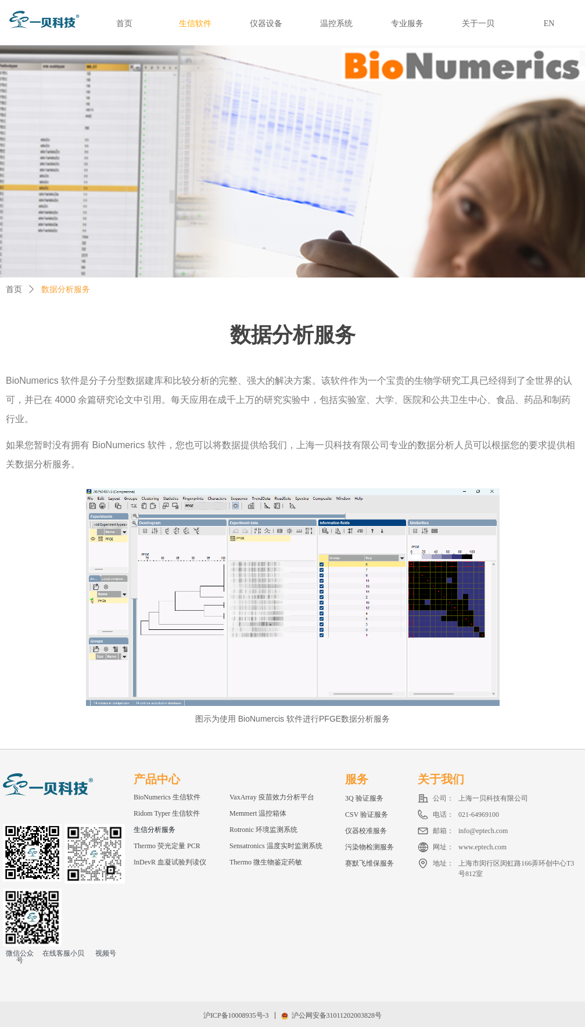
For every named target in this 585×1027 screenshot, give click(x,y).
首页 (14, 289)
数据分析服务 (65, 289)
